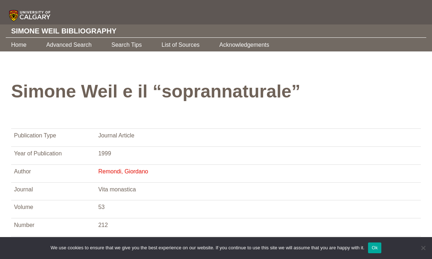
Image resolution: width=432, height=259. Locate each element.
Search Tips (126, 45)
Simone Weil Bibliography (63, 31)
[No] (423, 247)
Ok (375, 247)
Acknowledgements (244, 45)
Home (19, 45)
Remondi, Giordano (123, 171)
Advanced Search (69, 45)
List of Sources (180, 45)
